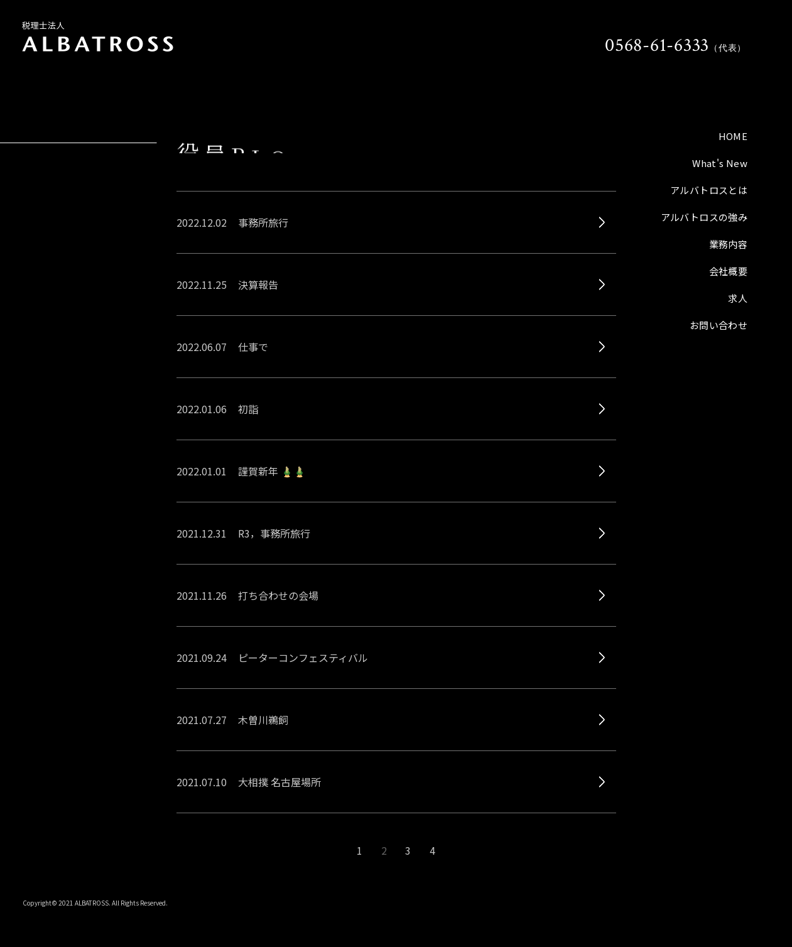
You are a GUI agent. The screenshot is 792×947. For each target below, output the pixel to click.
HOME (733, 136)
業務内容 (728, 244)
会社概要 (728, 271)
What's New (719, 163)
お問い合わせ (718, 325)
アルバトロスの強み (704, 217)
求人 (737, 298)
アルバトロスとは (708, 190)
